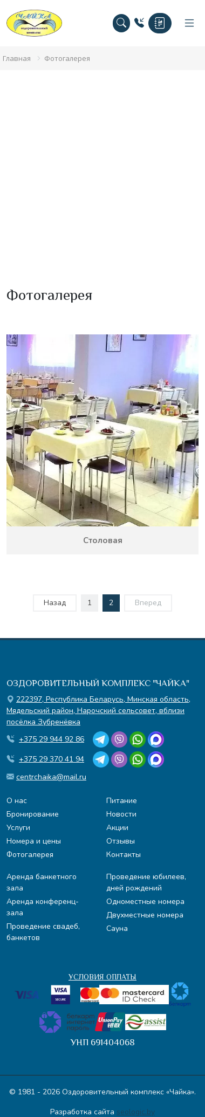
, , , (98, 710)
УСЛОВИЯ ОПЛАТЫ (102, 976)
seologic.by (136, 1112)
